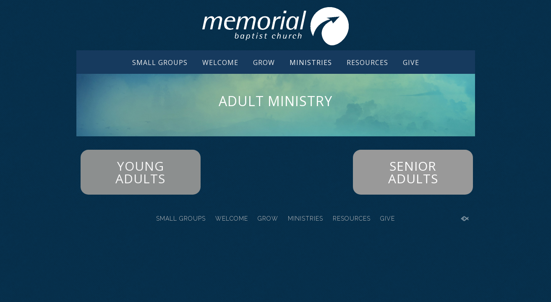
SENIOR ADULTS (413, 172)
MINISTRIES (311, 62)
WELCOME (220, 62)
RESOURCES (367, 62)
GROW (264, 62)
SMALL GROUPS (160, 62)
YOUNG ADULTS (140, 172)
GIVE (411, 62)
